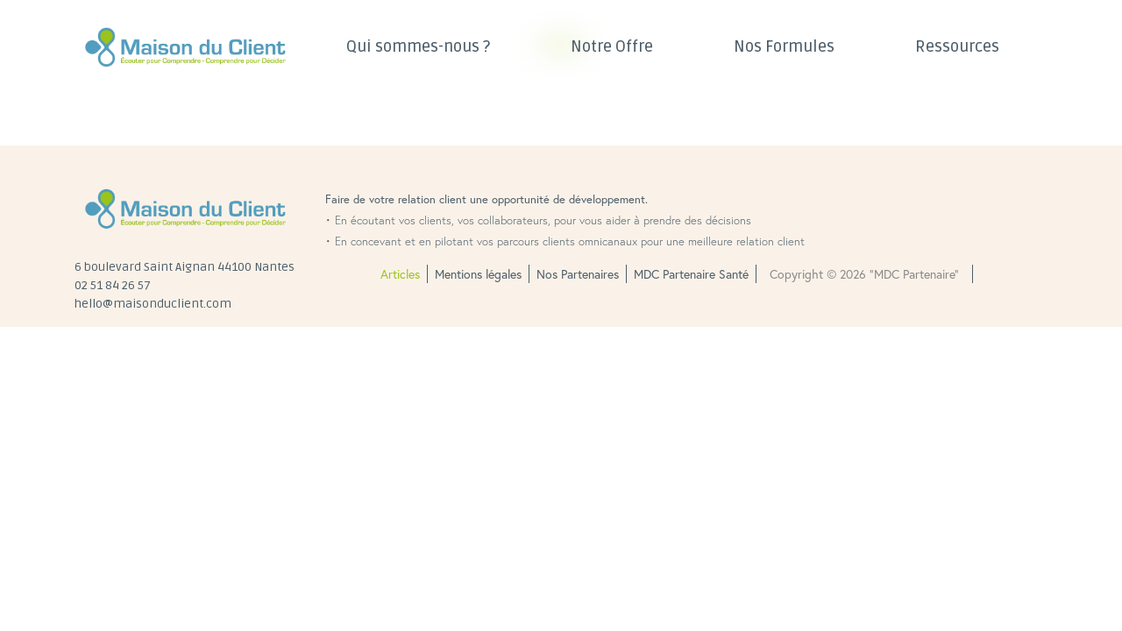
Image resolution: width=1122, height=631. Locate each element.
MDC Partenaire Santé (691, 274)
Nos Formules (784, 46)
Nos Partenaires (577, 274)
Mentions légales (478, 274)
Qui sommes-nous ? (418, 46)
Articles (400, 274)
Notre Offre (612, 46)
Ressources (957, 46)
